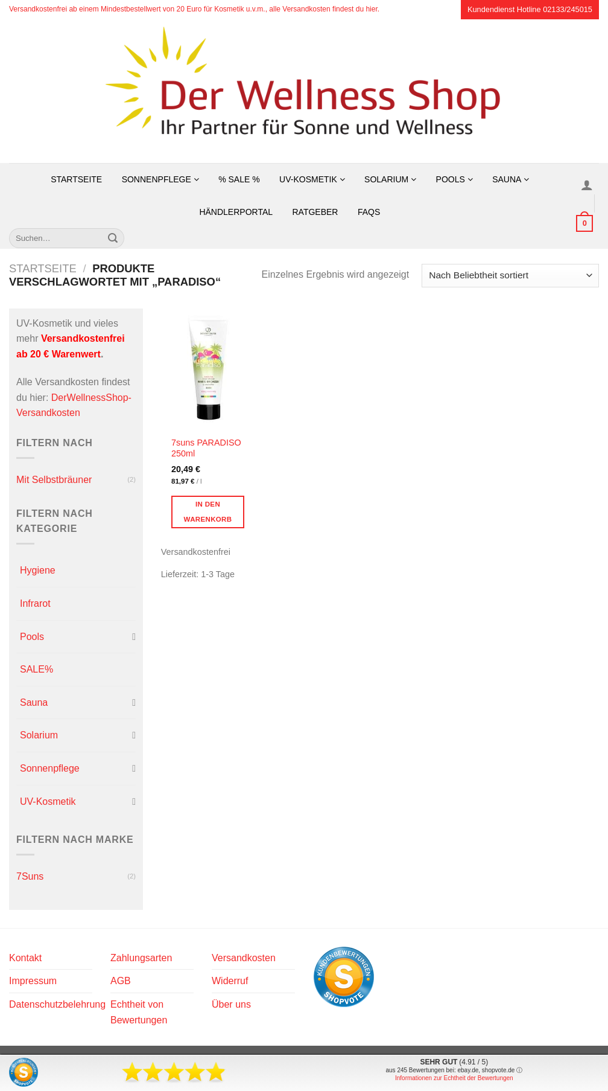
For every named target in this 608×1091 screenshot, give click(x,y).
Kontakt (25, 958)
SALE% (36, 669)
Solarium (390, 179)
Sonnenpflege (160, 179)
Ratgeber (315, 212)
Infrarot (35, 603)
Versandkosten (244, 958)
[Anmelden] (587, 185)
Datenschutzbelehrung (57, 1004)
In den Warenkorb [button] (208, 512)
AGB (120, 981)
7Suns (29, 876)
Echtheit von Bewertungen (138, 1012)
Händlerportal (236, 212)
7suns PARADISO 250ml (206, 448)
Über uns (231, 1004)
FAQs (369, 212)
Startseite (76, 179)
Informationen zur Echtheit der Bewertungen (454, 1078)
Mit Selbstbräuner (54, 480)
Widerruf (230, 981)
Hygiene (37, 570)
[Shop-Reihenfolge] (510, 275)
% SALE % (238, 179)
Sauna (510, 179)
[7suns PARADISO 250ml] (211, 369)
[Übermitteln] (113, 238)
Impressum (33, 981)
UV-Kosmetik (312, 179)
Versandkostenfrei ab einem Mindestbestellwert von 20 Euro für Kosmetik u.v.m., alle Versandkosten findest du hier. (194, 9)
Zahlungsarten (141, 958)
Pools (454, 179)
